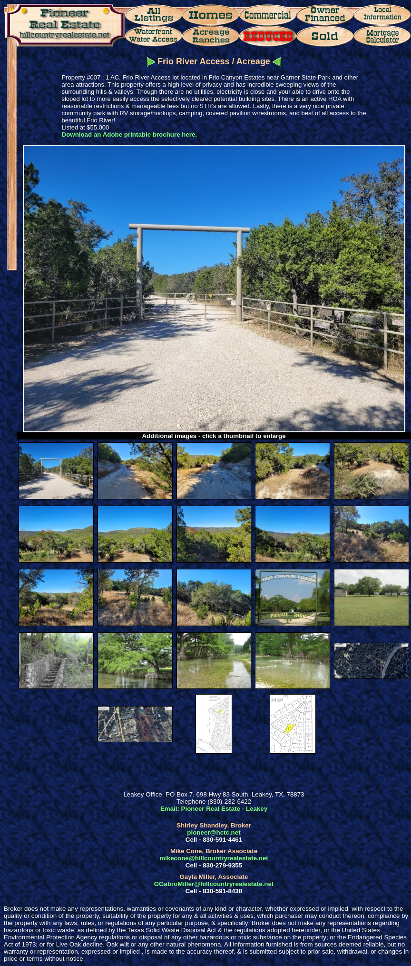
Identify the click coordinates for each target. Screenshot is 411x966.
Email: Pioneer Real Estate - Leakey (213, 808)
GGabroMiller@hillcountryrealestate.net (214, 883)
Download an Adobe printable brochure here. (129, 134)
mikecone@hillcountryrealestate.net (213, 858)
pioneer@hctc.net (213, 832)
